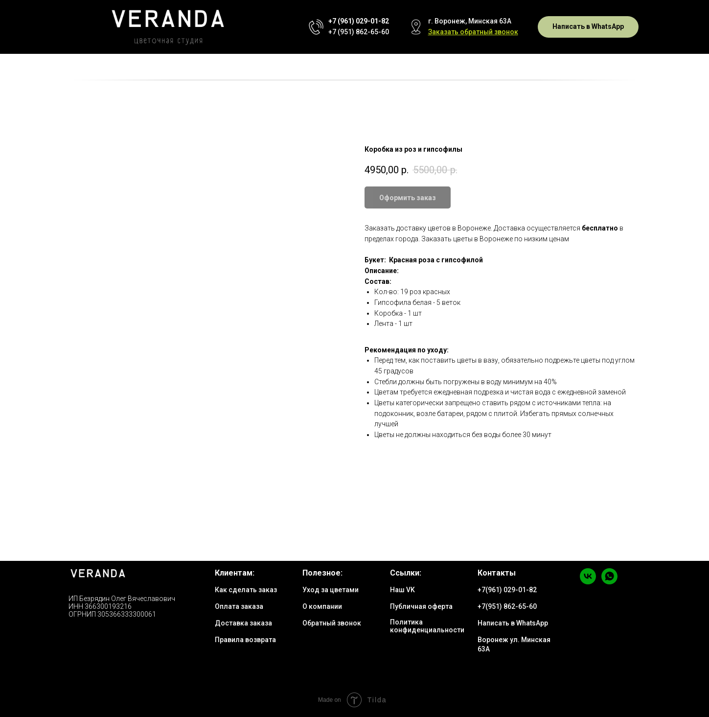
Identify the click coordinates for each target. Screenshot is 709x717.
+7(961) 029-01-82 (507, 590)
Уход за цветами (330, 590)
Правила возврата (245, 640)
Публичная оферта (421, 606)
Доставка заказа (243, 623)
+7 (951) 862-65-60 (358, 32)
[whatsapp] (609, 582)
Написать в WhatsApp (513, 623)
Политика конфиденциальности (427, 626)
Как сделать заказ (246, 590)
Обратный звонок (331, 623)
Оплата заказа (239, 606)
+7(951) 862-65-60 (507, 606)
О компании (322, 606)
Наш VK (402, 590)
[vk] (588, 582)
